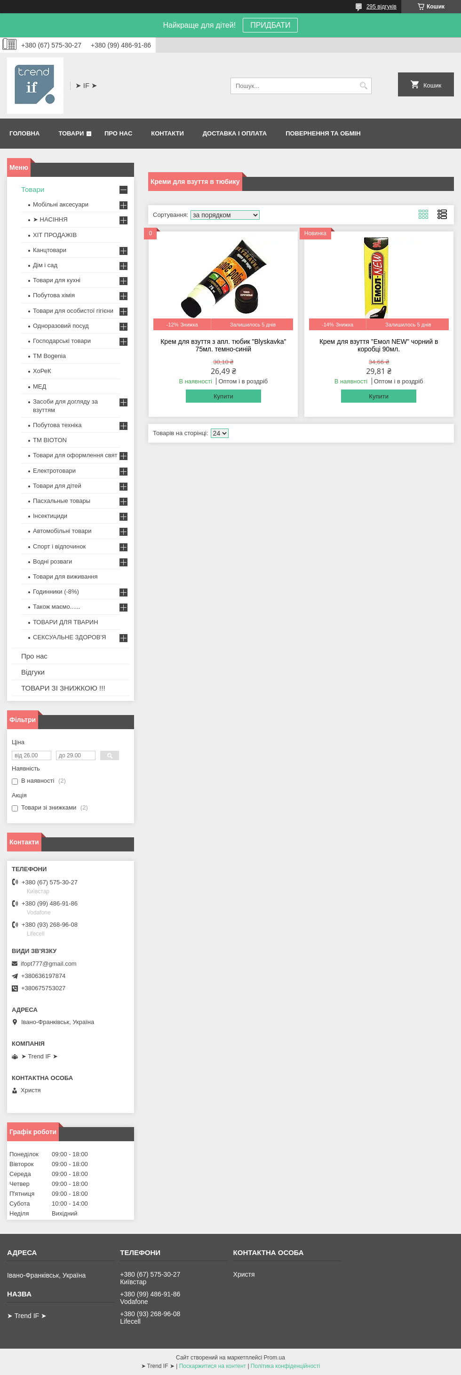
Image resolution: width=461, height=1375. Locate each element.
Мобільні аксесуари (60, 204)
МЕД (39, 386)
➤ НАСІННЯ (50, 219)
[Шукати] (363, 86)
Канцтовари (49, 250)
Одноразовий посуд (61, 325)
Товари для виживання (65, 576)
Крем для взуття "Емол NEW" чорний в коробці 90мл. (378, 345)
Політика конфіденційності (285, 1366)
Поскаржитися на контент (212, 1366)
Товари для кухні (56, 280)
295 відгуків (381, 6)
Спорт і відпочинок (59, 546)
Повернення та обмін (323, 133)
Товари (71, 133)
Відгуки (33, 672)
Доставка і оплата (235, 133)
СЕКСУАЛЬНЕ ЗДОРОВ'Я (69, 637)
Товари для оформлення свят (75, 455)
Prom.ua (274, 1357)
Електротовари (54, 470)
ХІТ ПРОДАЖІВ (55, 234)
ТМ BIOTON (50, 440)
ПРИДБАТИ (270, 25)
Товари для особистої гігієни (73, 310)
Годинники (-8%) (56, 591)
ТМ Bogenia (49, 355)
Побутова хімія (54, 295)
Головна (24, 133)
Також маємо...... (56, 606)
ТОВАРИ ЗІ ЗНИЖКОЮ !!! (63, 688)
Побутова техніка (57, 425)
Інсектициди (50, 515)
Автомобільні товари (62, 530)
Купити (223, 396)
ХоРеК (42, 370)
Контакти (167, 133)
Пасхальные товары (61, 500)
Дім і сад (45, 265)
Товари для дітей (57, 485)
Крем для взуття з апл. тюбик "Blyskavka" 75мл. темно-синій (223, 345)
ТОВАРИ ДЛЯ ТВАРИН (65, 622)
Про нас (118, 133)
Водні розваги (52, 561)
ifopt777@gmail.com (49, 963)
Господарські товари (62, 340)
